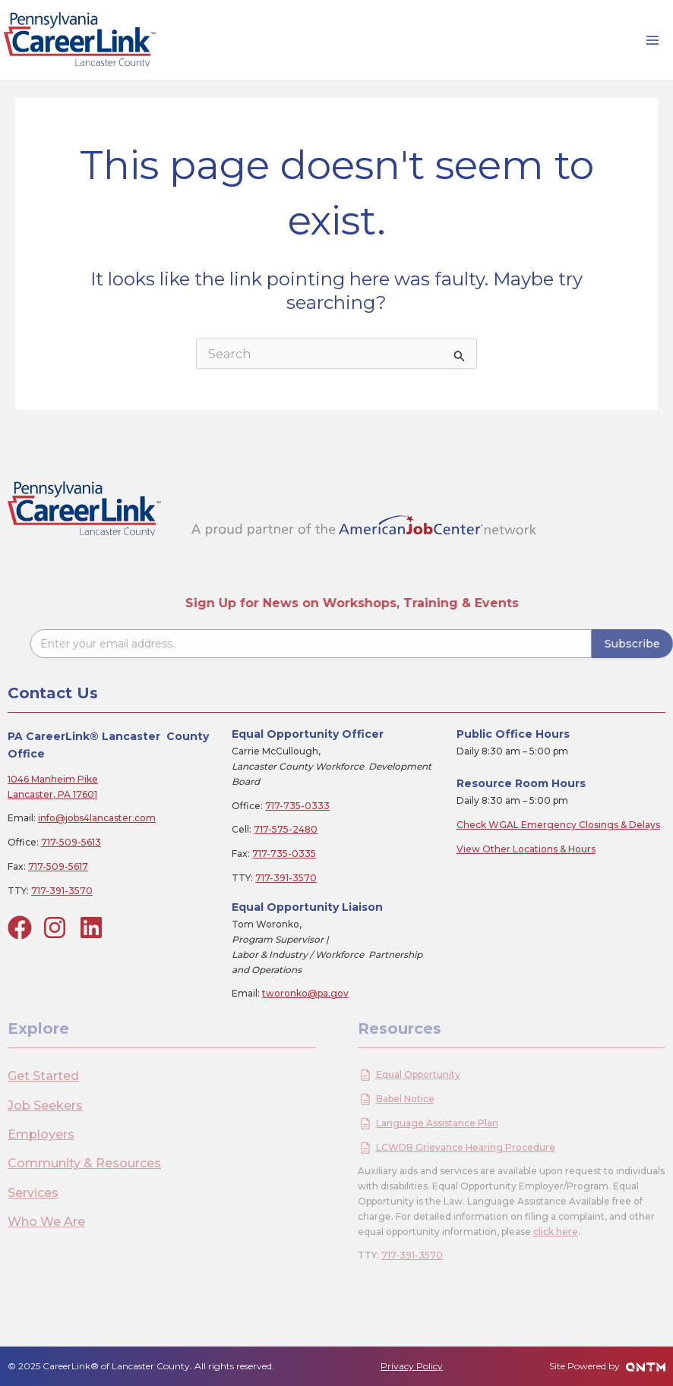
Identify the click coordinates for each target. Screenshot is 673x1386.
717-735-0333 (297, 805)
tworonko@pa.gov (305, 993)
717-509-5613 (71, 842)
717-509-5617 (58, 866)
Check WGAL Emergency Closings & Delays (558, 824)
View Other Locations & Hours (526, 849)
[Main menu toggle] (652, 40)
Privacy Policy (412, 1366)
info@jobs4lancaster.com (97, 818)
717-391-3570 (62, 890)
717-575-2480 (286, 829)
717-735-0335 (284, 853)
